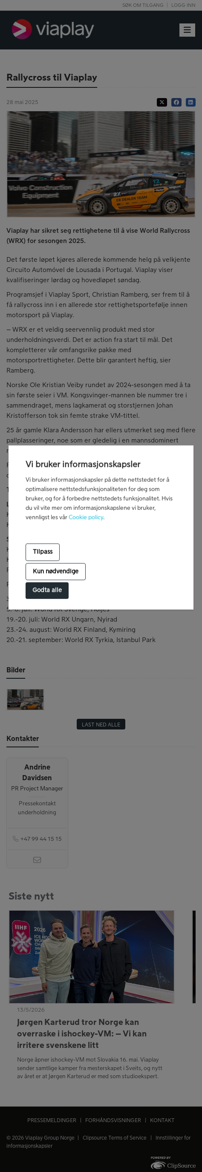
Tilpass (42, 552)
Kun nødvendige (55, 572)
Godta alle (47, 590)
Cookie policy (86, 517)
